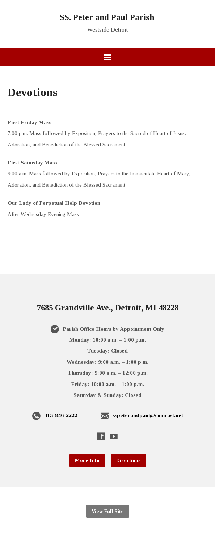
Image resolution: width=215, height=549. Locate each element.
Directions (128, 460)
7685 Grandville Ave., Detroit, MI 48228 (107, 307)
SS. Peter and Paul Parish (107, 17)
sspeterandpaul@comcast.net (148, 415)
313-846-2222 (60, 415)
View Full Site (108, 511)
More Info (87, 460)
